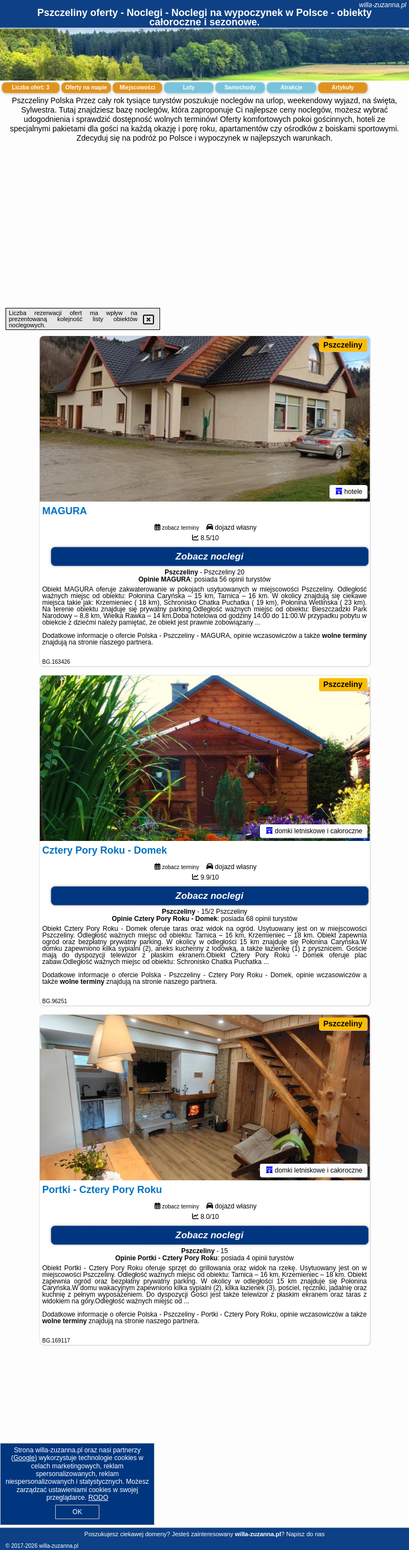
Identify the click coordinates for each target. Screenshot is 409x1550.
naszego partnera (125, 642)
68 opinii (258, 919)
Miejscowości (137, 87)
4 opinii (256, 1258)
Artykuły (343, 87)
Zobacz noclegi (209, 556)
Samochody (240, 87)
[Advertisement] (204, 225)
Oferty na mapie (86, 87)
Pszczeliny (343, 344)
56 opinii (232, 579)
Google (24, 1458)
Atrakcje (291, 87)
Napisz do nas (305, 1534)
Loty (188, 87)
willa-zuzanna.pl (382, 5)
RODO (98, 1497)
